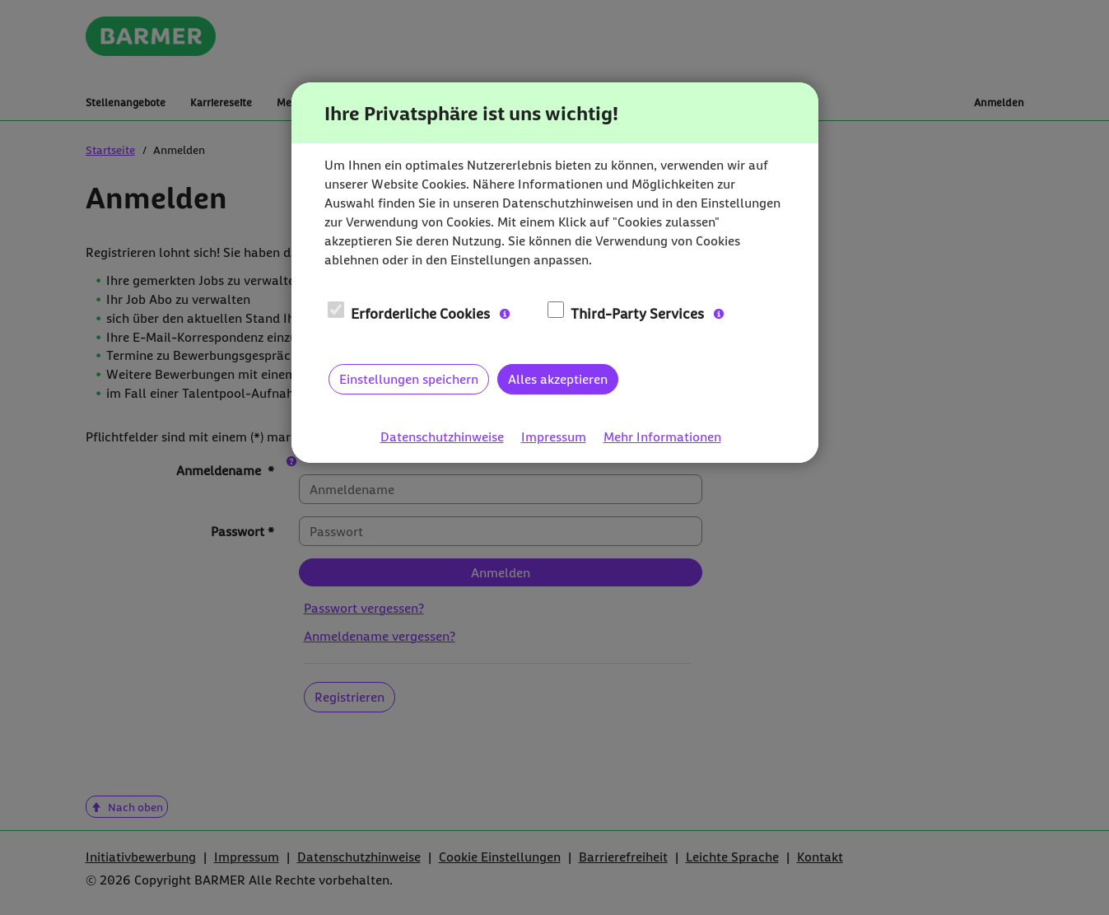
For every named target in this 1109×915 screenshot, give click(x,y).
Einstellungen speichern (408, 379)
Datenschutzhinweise (442, 436)
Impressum (553, 436)
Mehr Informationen (662, 436)
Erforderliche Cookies (409, 313)
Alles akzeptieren (558, 379)
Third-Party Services (626, 313)
